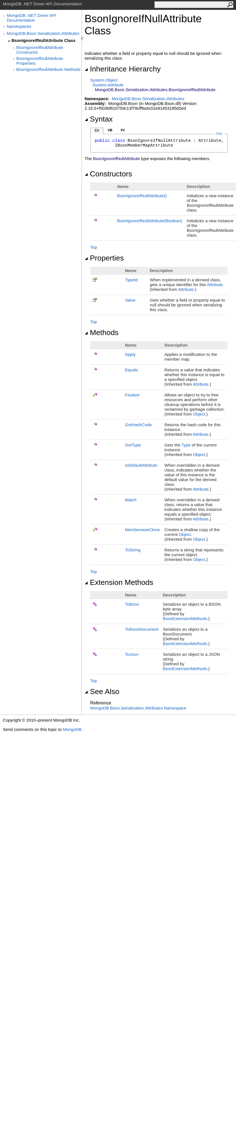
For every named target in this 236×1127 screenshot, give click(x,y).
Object (199, 414)
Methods (102, 332)
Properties (104, 258)
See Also (102, 691)
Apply (130, 354)
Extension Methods (119, 582)
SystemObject (104, 80)
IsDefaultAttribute (141, 465)
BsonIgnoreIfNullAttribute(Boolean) (149, 220)
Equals (131, 369)
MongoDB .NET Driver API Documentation (31, 18)
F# (123, 130)
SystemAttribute (107, 84)
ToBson (132, 604)
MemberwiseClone (142, 529)
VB (110, 130)
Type (186, 445)
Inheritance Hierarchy (123, 69)
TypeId (131, 279)
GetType (133, 445)
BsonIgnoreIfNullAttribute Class (44, 40)
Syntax (99, 119)
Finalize (132, 394)
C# (97, 131)
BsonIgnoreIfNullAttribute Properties (39, 61)
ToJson (132, 654)
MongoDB (72, 729)
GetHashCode (138, 424)
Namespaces (19, 26)
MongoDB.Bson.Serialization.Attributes (43, 33)
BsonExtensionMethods (185, 618)
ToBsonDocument (141, 629)
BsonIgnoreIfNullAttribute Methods (48, 69)
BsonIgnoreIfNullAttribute (142, 195)
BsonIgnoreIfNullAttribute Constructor (39, 50)
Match (131, 499)
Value (130, 300)
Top (93, 247)
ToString (132, 549)
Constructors (108, 174)
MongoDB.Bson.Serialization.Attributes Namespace (138, 708)
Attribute (215, 284)
